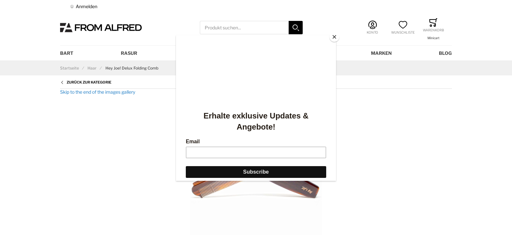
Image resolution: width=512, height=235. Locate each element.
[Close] (334, 37)
